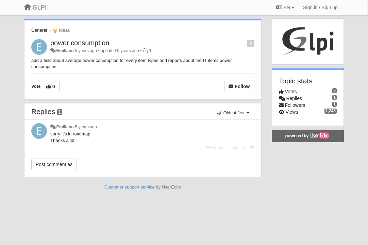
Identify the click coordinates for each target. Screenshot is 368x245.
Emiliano (64, 50)
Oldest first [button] (233, 112)
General (39, 30)
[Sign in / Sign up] (320, 7)
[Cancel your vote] (244, 147)
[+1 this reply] (235, 147)
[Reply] (214, 147)
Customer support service (129, 187)
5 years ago (86, 127)
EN (285, 7)
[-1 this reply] (252, 147)
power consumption (79, 43)
